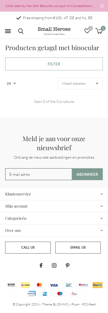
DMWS (62, 304)
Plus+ (75, 304)
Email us (78, 247)
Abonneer (87, 174)
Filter (54, 64)
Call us (28, 247)
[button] (8, 31)
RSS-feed (89, 304)
